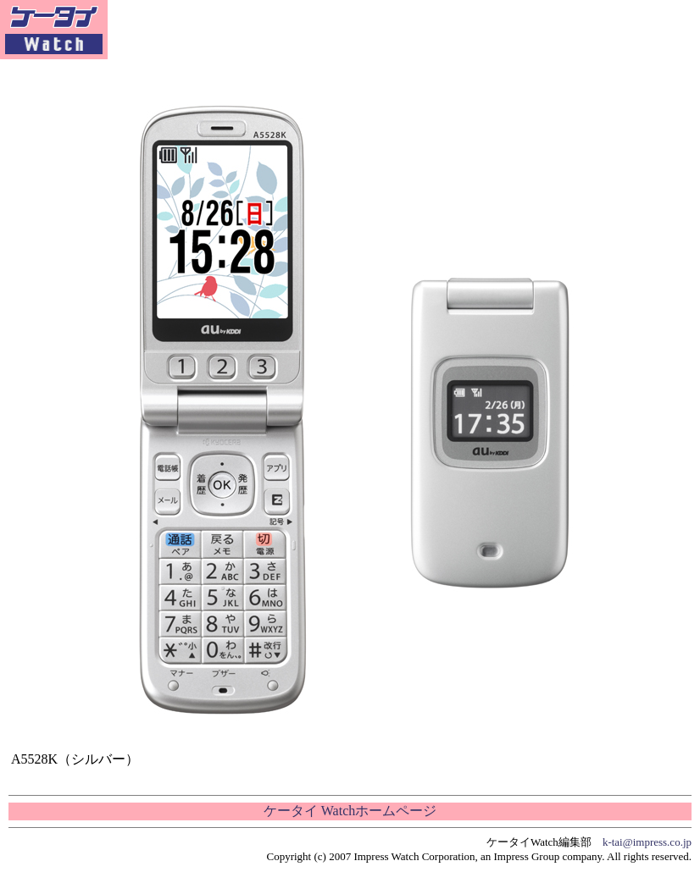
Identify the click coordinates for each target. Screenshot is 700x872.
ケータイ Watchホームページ (350, 810)
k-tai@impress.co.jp (647, 842)
